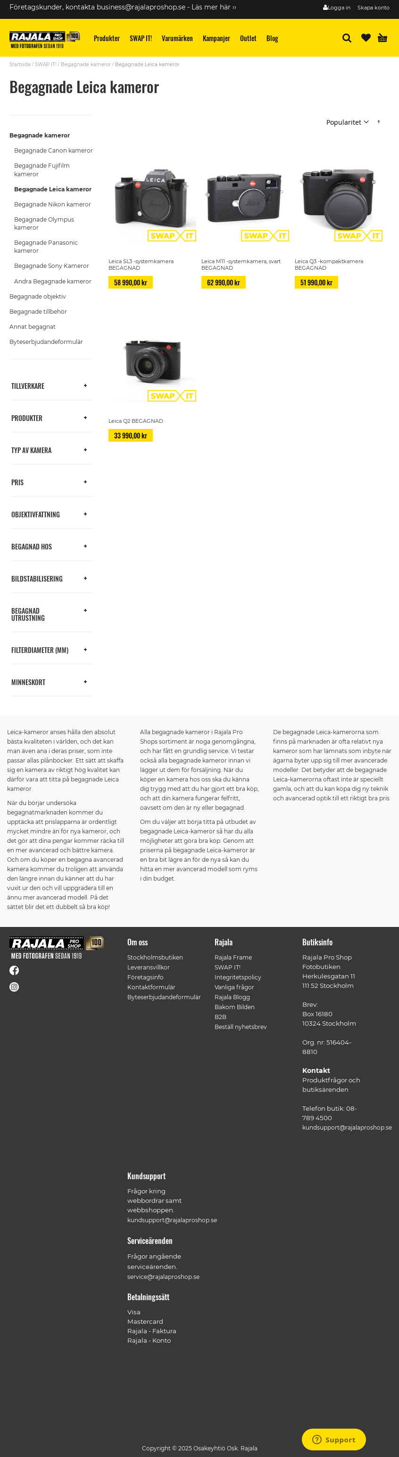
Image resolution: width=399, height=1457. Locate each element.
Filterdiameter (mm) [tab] (39, 649)
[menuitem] (107, 38)
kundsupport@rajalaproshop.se (347, 1127)
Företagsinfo (145, 977)
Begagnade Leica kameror (52, 189)
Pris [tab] (17, 481)
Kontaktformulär (151, 987)
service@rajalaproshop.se (163, 1276)
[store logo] (44, 39)
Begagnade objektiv (37, 296)
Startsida (20, 64)
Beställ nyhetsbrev (241, 1026)
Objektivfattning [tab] (35, 513)
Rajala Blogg (232, 997)
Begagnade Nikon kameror (52, 204)
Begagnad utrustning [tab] (28, 614)
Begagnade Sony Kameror (51, 265)
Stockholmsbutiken (155, 957)
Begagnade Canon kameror (53, 150)
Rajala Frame (233, 957)
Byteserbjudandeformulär (46, 341)
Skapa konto (373, 7)
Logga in (339, 7)
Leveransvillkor (148, 967)
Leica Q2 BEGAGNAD (135, 421)
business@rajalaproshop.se (141, 7)
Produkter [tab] (26, 417)
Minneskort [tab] (28, 681)
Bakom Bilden (235, 1007)
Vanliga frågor (234, 987)
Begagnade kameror (86, 64)
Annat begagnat (32, 326)
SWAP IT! (46, 64)
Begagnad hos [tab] (31, 545)
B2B (220, 1016)
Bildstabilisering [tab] (37, 578)
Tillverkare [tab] (27, 385)
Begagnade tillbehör (38, 311)
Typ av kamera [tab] (31, 449)
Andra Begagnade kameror (52, 281)
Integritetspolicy (238, 977)
